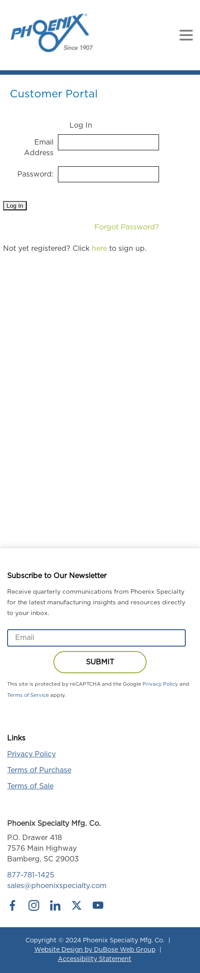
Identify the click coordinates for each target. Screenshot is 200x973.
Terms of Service (28, 695)
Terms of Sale (30, 786)
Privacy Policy (160, 684)
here (99, 248)
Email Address (38, 148)
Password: (35, 174)
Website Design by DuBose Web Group (94, 950)
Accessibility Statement (94, 959)
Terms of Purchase (39, 770)
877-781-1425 (30, 875)
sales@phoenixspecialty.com (56, 885)
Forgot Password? (126, 227)
